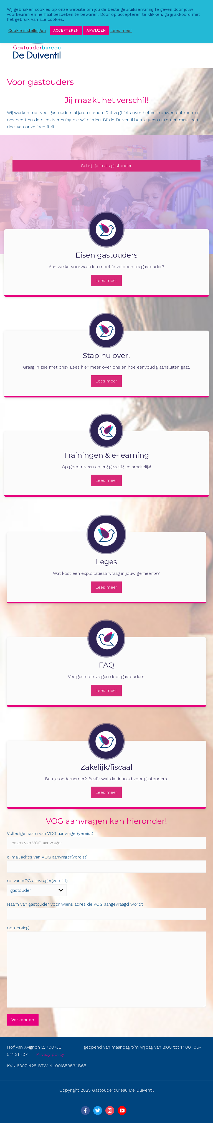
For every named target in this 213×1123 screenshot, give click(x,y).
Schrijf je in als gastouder (106, 165)
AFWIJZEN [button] (96, 30)
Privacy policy (50, 1054)
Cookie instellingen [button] (27, 30)
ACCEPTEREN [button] (65, 30)
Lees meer (106, 280)
